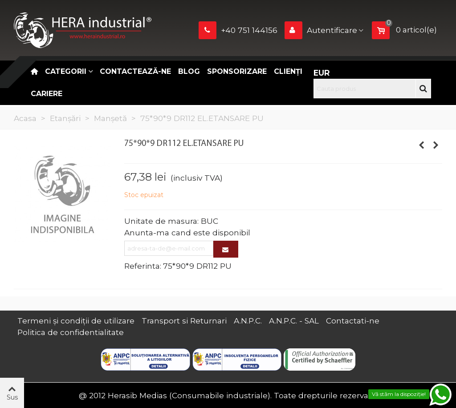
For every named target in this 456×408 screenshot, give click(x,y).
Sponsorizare (237, 71)
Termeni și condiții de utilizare (75, 320)
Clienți (288, 71)
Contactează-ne (135, 71)
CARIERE (46, 93)
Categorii (65, 71)
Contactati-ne (352, 320)
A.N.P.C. (248, 320)
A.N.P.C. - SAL (294, 320)
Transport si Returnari (184, 320)
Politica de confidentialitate (70, 332)
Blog (189, 71)
